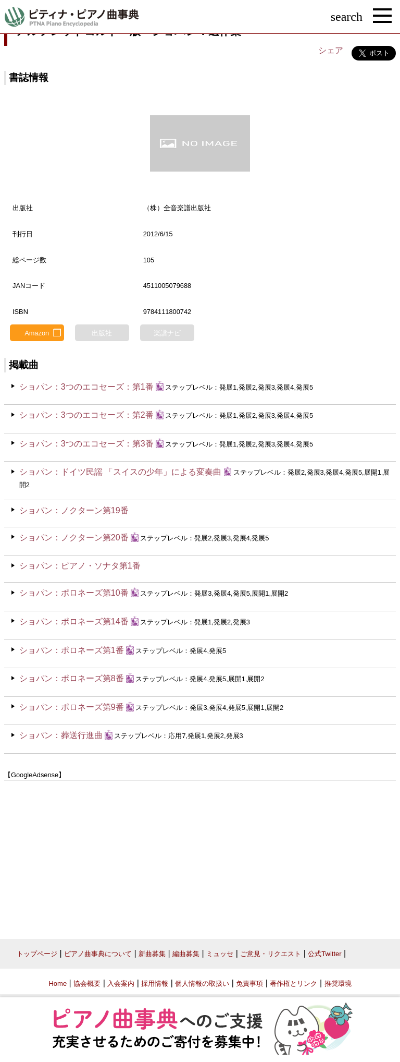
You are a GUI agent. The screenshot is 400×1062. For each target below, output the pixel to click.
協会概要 (87, 983)
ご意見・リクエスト (270, 954)
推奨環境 (338, 983)
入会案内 (120, 983)
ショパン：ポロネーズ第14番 (74, 621)
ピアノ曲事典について (98, 954)
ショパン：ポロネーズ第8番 (71, 678)
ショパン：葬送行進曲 (61, 735)
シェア (330, 50)
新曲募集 (152, 954)
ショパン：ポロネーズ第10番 (74, 592)
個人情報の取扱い (202, 983)
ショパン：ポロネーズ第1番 (71, 650)
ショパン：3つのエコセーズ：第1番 (86, 386)
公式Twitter (324, 954)
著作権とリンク (293, 983)
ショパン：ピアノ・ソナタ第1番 (80, 565)
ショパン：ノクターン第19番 (74, 510)
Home (57, 983)
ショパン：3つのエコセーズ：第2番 (86, 415)
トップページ (37, 954)
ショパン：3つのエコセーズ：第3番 (86, 443)
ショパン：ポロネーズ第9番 (71, 707)
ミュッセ (219, 954)
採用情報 (154, 983)
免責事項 (249, 983)
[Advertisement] (200, 855)
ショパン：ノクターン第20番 (74, 537)
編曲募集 (185, 954)
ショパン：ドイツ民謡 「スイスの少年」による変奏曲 (120, 471)
